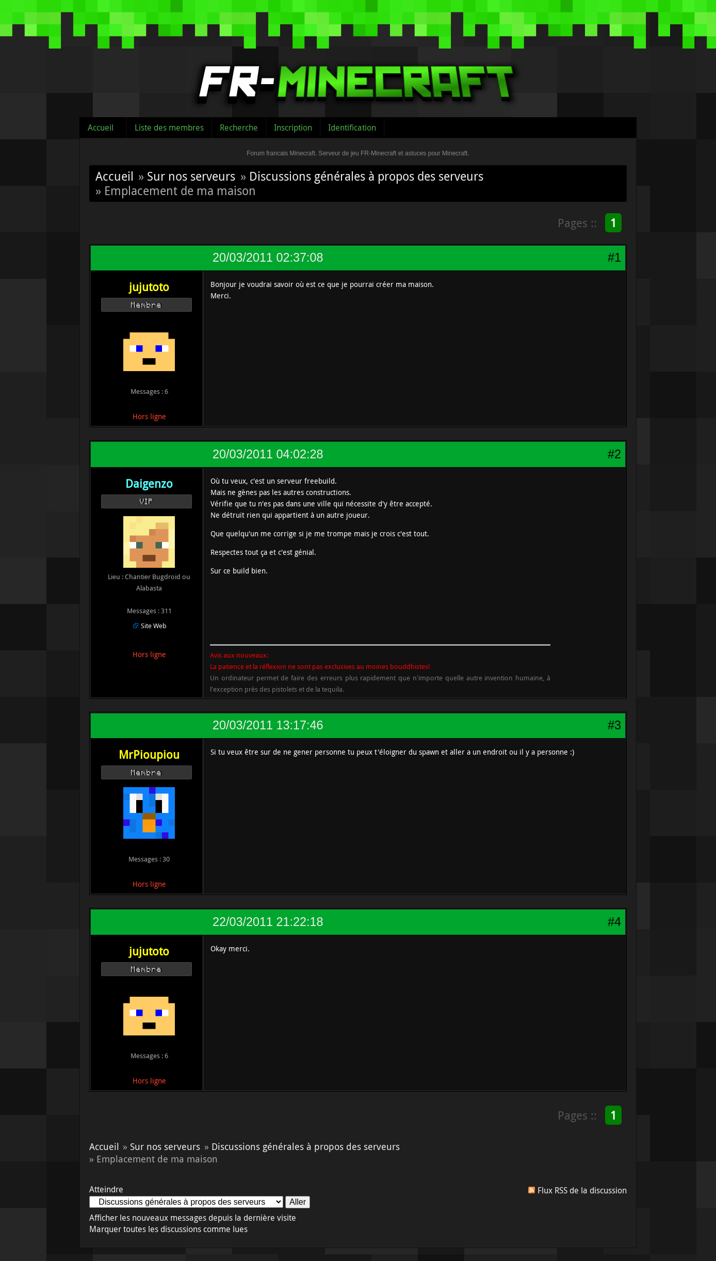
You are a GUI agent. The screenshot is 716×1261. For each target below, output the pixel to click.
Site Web (154, 625)
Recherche (239, 127)
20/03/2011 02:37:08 (268, 257)
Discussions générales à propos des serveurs (366, 176)
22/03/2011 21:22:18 (268, 922)
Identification (352, 127)
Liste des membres (169, 127)
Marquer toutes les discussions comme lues (168, 1229)
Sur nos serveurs (191, 176)
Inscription (293, 127)
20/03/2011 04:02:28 (268, 454)
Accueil (100, 127)
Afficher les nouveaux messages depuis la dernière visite (192, 1217)
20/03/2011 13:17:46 (268, 725)
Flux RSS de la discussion (582, 1190)
